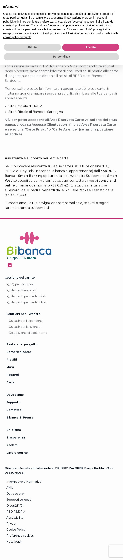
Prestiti (11, 359)
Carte (10, 382)
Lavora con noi (17, 452)
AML (9, 487)
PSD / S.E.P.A (15, 511)
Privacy (11, 523)
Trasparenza (15, 437)
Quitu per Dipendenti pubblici (27, 302)
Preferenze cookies (20, 535)
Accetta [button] (91, 47)
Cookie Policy (15, 529)
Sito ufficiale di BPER (25, 106)
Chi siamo (13, 430)
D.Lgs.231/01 (15, 505)
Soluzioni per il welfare (23, 314)
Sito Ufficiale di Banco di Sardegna (35, 112)
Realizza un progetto (21, 344)
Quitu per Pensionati (21, 290)
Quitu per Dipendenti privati (26, 296)
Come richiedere (18, 352)
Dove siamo (15, 395)
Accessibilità (14, 517)
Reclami (12, 445)
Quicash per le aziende (24, 327)
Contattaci (14, 410)
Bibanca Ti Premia (19, 417)
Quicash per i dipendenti (26, 321)
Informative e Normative (23, 481)
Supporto (13, 402)
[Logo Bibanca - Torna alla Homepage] (29, 246)
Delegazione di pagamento (28, 333)
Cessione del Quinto (20, 277)
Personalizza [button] (61, 56)
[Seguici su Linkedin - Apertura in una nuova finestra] (9, 265)
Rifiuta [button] (32, 47)
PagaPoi (12, 375)
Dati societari (15, 493)
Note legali (14, 541)
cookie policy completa (17, 37)
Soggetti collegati (18, 499)
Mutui (10, 367)
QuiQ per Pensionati (21, 284)
